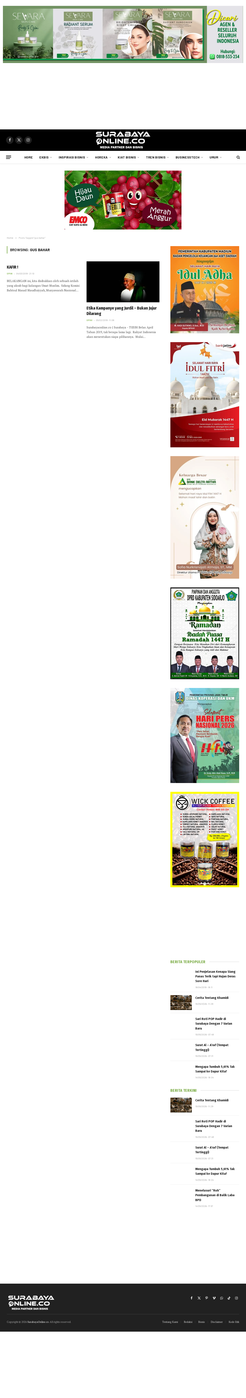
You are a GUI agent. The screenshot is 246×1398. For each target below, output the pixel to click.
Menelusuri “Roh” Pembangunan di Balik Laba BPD (214, 1195)
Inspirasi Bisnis (72, 157)
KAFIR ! (12, 267)
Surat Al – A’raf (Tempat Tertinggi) (211, 1047)
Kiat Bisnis (127, 157)
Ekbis (44, 157)
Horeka (101, 157)
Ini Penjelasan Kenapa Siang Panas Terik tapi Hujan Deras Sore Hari (215, 976)
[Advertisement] (123, 96)
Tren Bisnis (155, 157)
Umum (214, 157)
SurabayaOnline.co (38, 1322)
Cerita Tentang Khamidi (211, 998)
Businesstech (188, 157)
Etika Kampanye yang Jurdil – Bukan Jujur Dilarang (122, 311)
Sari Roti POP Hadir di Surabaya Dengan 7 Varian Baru (213, 1023)
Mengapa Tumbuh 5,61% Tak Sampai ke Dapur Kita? (215, 1069)
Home (28, 157)
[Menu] (8, 157)
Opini (10, 273)
